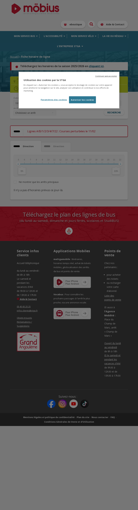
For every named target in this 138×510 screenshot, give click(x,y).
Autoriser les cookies (82, 100)
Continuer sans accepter (106, 76)
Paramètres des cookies (54, 99)
